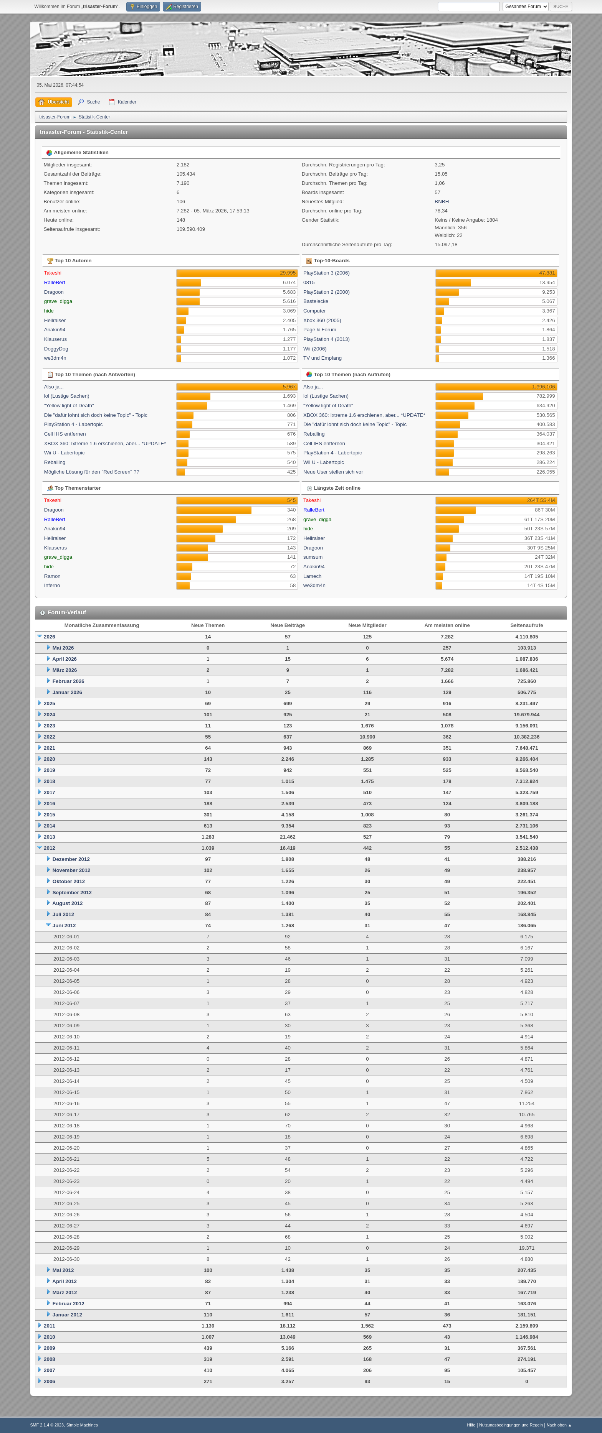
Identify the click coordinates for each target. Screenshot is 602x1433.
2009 (49, 1348)
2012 (49, 848)
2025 (49, 703)
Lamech (312, 576)
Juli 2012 (63, 914)
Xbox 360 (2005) (322, 320)
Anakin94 (55, 329)
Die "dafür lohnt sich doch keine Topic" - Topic (95, 415)
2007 (49, 1370)
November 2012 (72, 870)
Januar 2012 (67, 1315)
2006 (49, 1381)
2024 (49, 714)
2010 (49, 1337)
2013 (49, 837)
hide (49, 311)
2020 (49, 759)
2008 (49, 1359)
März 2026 (65, 670)
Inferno (52, 585)
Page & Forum (319, 329)
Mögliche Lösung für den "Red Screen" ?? (91, 472)
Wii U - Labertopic (64, 453)
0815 (309, 282)
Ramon (52, 576)
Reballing (55, 462)
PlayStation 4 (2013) (326, 339)
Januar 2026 (67, 692)
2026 (49, 637)
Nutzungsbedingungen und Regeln (511, 1425)
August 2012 (67, 903)
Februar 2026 (68, 681)
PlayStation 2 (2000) (326, 292)
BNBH (442, 201)
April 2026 (64, 659)
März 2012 (65, 1292)
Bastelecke (315, 301)
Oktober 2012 (69, 881)
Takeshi (52, 273)
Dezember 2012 (71, 859)
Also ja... (54, 387)
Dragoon (54, 292)
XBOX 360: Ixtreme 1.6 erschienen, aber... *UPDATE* (105, 443)
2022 (49, 737)
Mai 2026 (63, 648)
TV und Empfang (322, 358)
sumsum (312, 557)
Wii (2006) (315, 349)
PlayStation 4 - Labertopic (73, 424)
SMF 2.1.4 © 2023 (47, 1425)
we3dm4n (55, 358)
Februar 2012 (68, 1303)
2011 (49, 1326)
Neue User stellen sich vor (333, 472)
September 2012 (72, 892)
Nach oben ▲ (559, 1425)
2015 (49, 815)
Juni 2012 (64, 925)
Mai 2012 (63, 1270)
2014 (49, 826)
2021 (49, 748)
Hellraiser (55, 320)
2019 (49, 770)
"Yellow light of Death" (69, 405)
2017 (49, 792)
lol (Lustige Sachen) (66, 396)
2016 (49, 803)
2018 (49, 781)
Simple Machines (82, 1425)
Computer (314, 311)
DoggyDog (56, 349)
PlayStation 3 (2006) (326, 273)
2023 (49, 726)
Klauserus (55, 339)
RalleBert (54, 282)
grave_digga (58, 301)
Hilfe (471, 1425)
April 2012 (64, 1281)
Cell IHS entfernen (65, 434)
